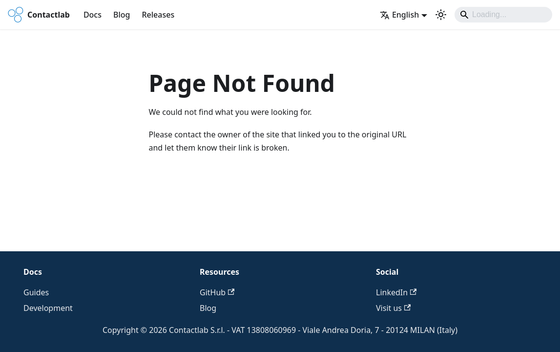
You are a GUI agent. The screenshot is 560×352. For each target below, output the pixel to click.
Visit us (393, 308)
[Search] (503, 14)
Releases (158, 14)
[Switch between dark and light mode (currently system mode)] (441, 14)
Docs (92, 14)
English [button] (399, 14)
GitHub (217, 292)
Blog (121, 14)
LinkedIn (396, 292)
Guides (36, 292)
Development (48, 308)
